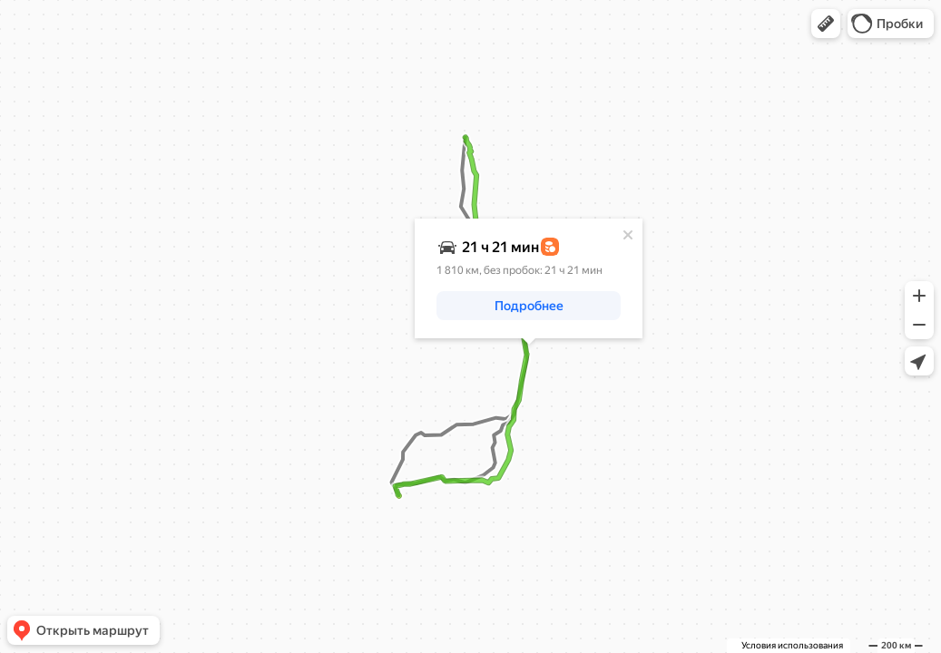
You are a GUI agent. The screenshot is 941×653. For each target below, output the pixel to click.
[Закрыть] (628, 235)
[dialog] (528, 278)
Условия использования (792, 645)
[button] (825, 23)
